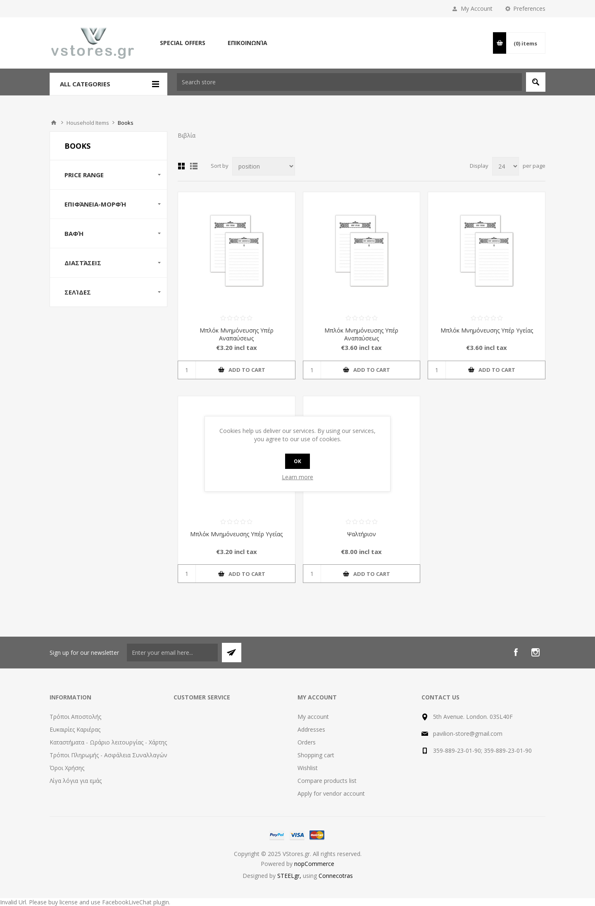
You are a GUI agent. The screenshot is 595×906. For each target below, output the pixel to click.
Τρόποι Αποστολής (75, 717)
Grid (181, 166)
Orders (307, 742)
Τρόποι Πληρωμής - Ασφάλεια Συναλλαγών (108, 755)
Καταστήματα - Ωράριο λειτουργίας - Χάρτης (108, 742)
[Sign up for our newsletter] (172, 652)
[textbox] (349, 82)
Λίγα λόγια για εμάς (76, 781)
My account (313, 717)
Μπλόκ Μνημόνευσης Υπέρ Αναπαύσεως (237, 334)
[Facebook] (515, 652)
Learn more (297, 477)
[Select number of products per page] (505, 166)
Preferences (529, 8)
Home (54, 122)
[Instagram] (535, 652)
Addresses (311, 729)
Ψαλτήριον (361, 534)
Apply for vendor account (331, 793)
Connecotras (336, 876)
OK (297, 461)
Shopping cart (316, 755)
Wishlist (308, 768)
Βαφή (73, 233)
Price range (84, 175)
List (194, 166)
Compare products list (327, 781)
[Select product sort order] (263, 166)
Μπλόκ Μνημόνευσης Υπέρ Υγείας (486, 330)
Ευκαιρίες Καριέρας (75, 729)
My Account (477, 8)
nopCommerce (314, 864)
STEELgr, (290, 876)
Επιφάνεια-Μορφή (95, 204)
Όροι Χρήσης (67, 768)
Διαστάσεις (82, 263)
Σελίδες (77, 292)
